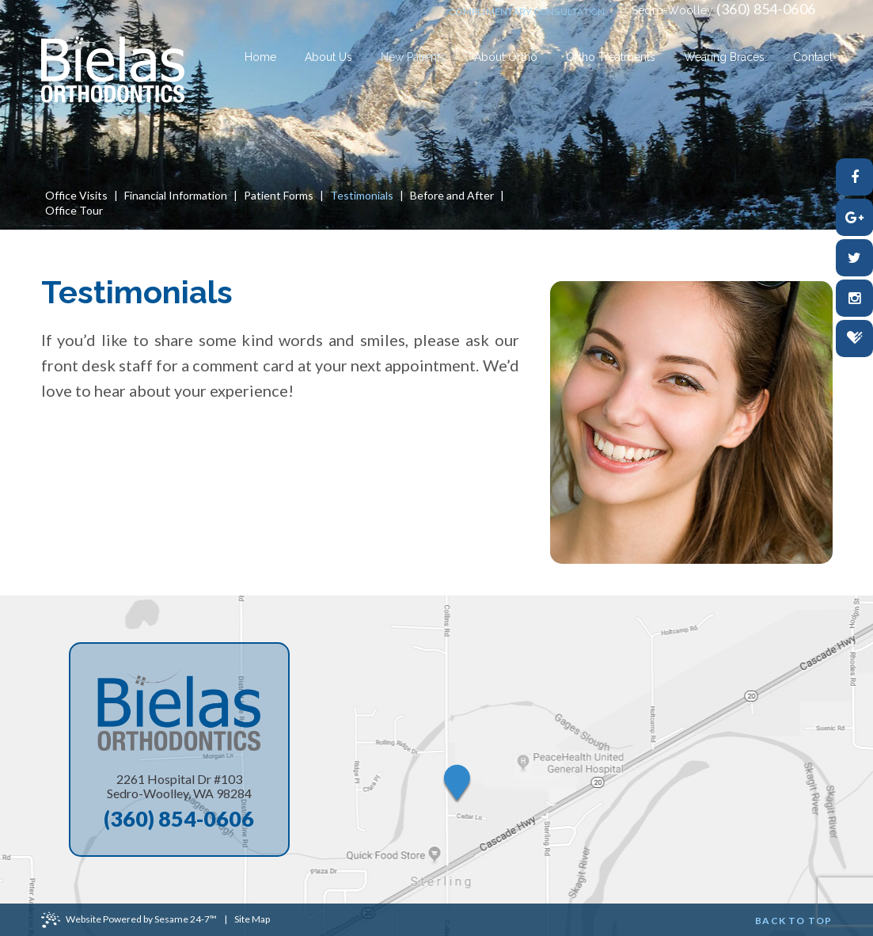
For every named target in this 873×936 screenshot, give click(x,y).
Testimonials (361, 195)
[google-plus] (854, 217)
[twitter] (854, 257)
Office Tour (74, 210)
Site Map (252, 919)
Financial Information (175, 195)
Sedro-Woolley (673, 10)
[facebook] (854, 177)
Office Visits (76, 195)
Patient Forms (278, 195)
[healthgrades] (854, 338)
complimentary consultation (527, 12)
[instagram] (854, 298)
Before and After (452, 195)
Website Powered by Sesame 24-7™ (129, 920)
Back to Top (793, 920)
